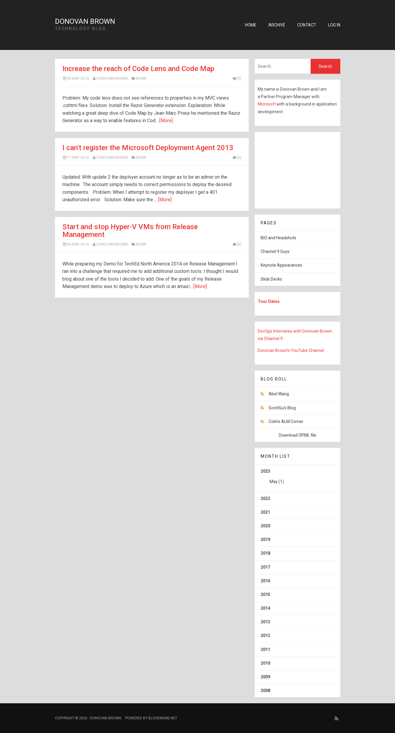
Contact (306, 25)
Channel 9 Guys (275, 251)
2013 (265, 621)
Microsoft (267, 104)
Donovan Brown (85, 21)
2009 (265, 676)
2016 (265, 580)
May (274, 481)
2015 (265, 594)
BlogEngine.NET (162, 718)
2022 (265, 498)
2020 (265, 525)
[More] (166, 120)
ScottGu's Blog (282, 407)
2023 (297, 478)
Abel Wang (279, 393)
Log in (334, 25)
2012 (265, 635)
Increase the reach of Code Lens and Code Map (138, 69)
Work (141, 78)
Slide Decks (271, 279)
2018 (265, 553)
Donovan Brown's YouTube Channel (291, 350)
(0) (237, 78)
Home (250, 25)
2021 (265, 512)
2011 (265, 649)
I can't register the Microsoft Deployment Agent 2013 (147, 148)
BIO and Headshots (278, 237)
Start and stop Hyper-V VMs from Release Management (130, 231)
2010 (265, 663)
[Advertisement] (292, 169)
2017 (265, 567)
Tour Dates (269, 301)
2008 (265, 690)
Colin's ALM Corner (286, 421)
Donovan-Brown (112, 78)
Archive (276, 25)
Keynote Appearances (281, 265)
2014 (265, 608)
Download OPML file (297, 435)
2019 (265, 539)
